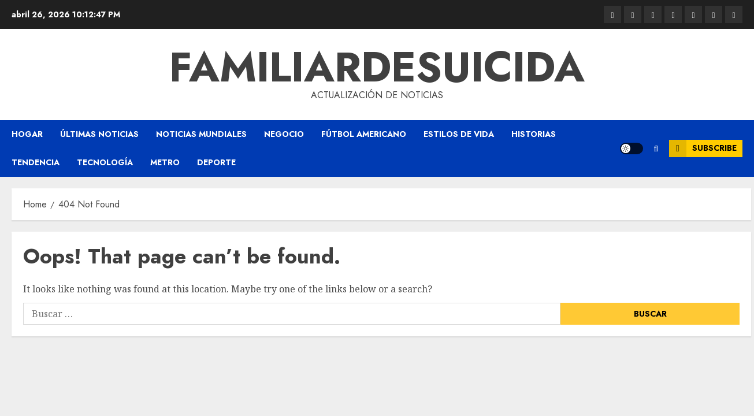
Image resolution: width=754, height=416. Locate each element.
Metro (165, 162)
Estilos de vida (459, 134)
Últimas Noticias (99, 134)
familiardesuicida (377, 67)
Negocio (284, 134)
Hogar (27, 134)
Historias (533, 134)
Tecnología (105, 162)
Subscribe (703, 148)
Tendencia (36, 162)
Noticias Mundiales (201, 134)
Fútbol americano (363, 134)
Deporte (216, 162)
